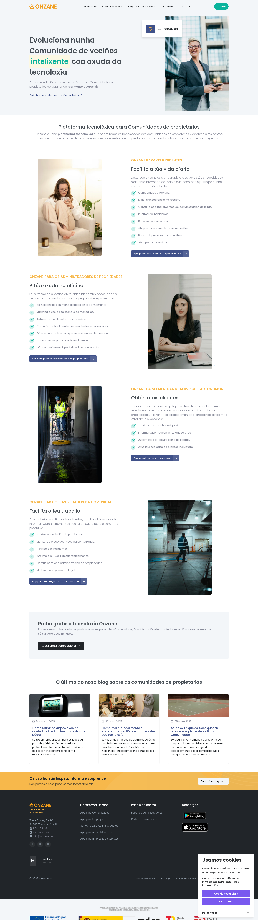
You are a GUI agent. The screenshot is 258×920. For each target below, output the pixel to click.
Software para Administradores (99, 825)
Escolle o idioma (40, 861)
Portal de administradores (146, 812)
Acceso (221, 6)
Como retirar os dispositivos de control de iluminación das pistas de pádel (58, 731)
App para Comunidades (94, 812)
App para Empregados (93, 819)
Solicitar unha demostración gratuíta (56, 95)
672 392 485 (40, 832)
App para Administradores (96, 832)
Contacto (188, 6)
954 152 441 (40, 828)
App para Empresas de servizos (156, 458)
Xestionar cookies (145, 878)
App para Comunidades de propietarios (161, 253)
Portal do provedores (144, 819)
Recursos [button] (168, 6)
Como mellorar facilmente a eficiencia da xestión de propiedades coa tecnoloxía (128, 731)
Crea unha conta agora (61, 646)
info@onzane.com (43, 836)
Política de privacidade (188, 878)
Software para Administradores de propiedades (64, 358)
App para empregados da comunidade (59, 581)
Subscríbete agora (213, 781)
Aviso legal (165, 878)
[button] (88, 6)
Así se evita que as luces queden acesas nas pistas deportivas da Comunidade (195, 731)
